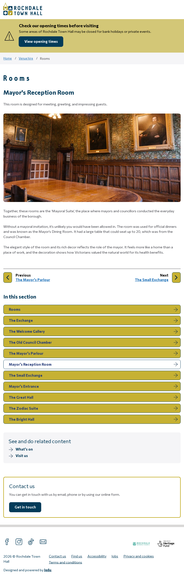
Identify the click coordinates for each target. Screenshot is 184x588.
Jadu (47, 570)
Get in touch (25, 507)
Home (7, 58)
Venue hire (26, 58)
